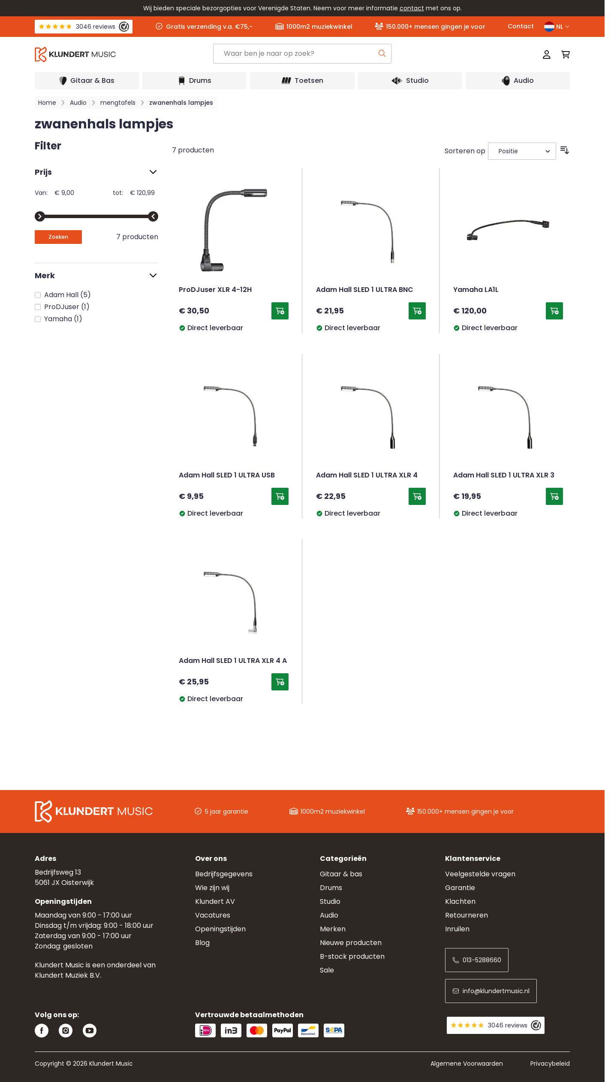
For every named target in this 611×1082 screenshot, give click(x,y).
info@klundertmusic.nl (491, 991)
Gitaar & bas (341, 874)
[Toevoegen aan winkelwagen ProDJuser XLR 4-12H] (280, 310)
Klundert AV (215, 901)
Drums (331, 888)
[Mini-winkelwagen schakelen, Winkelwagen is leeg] (563, 54)
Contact (521, 26)
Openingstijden (220, 929)
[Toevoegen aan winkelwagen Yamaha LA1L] (554, 310)
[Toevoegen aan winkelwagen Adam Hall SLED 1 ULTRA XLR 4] (417, 496)
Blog (202, 943)
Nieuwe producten (351, 943)
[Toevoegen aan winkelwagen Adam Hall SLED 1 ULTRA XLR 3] (554, 496)
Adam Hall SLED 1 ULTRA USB (227, 476)
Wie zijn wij (212, 888)
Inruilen (457, 929)
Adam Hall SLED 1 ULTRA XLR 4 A (233, 661)
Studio (330, 901)
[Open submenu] (87, 80)
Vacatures (212, 915)
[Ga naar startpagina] (124, 54)
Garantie (460, 888)
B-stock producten (352, 956)
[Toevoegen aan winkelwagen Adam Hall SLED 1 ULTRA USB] (280, 496)
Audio (78, 102)
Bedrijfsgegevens (224, 874)
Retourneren (466, 915)
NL (557, 26)
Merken (333, 929)
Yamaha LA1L (476, 290)
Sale (327, 970)
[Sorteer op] (522, 151)
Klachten (460, 901)
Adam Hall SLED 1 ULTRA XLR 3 (503, 476)
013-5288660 (476, 960)
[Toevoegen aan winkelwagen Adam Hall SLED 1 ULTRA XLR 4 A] (280, 681)
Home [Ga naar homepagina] (47, 102)
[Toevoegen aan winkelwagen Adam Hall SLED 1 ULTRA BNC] (417, 310)
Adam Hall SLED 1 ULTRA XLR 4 (367, 476)
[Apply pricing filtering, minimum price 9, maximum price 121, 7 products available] (58, 237)
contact (412, 8)
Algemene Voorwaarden (466, 1063)
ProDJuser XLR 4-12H (215, 290)
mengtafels (117, 102)
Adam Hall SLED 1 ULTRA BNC (364, 290)
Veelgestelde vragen (480, 874)
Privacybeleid (550, 1063)
